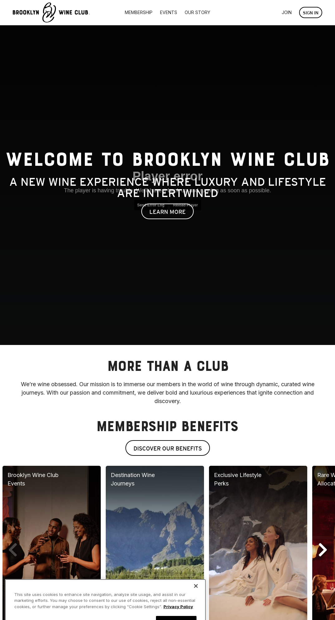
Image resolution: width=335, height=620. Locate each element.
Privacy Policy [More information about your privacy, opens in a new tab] (178, 613)
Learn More (167, 212)
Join (287, 12)
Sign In (310, 12)
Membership (139, 12)
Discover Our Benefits (168, 448)
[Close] (196, 592)
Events (168, 12)
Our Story (197, 12)
